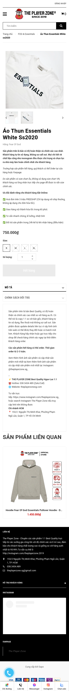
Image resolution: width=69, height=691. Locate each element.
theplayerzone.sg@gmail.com (21, 570)
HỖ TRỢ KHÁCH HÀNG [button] (34, 583)
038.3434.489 (14, 566)
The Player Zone (17, 651)
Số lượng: (7, 257)
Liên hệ (6, 532)
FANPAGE (7, 642)
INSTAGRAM (8, 592)
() (63, 13)
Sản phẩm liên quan (32, 437)
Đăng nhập (60, 3)
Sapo (41, 667)
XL (34, 248)
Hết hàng (29, 270)
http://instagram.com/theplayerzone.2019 (23, 553)
